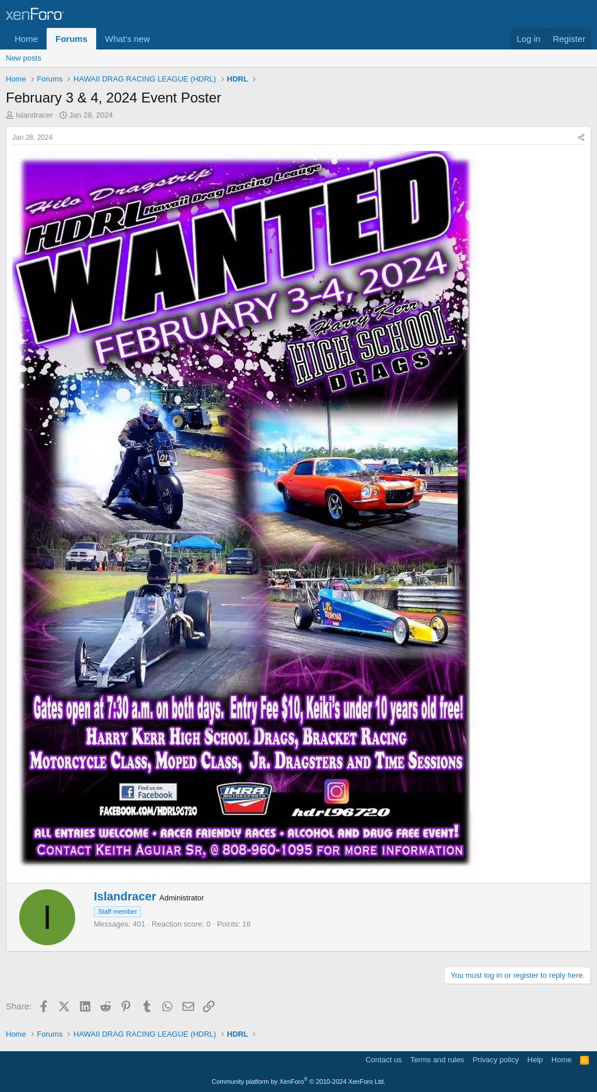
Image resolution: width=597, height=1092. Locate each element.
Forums (71, 39)
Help (535, 1059)
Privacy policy (496, 1059)
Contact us (384, 1059)
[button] (159, 39)
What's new (127, 39)
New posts (23, 58)
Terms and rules (437, 1059)
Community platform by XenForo (298, 1081)
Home (26, 39)
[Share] (581, 137)
